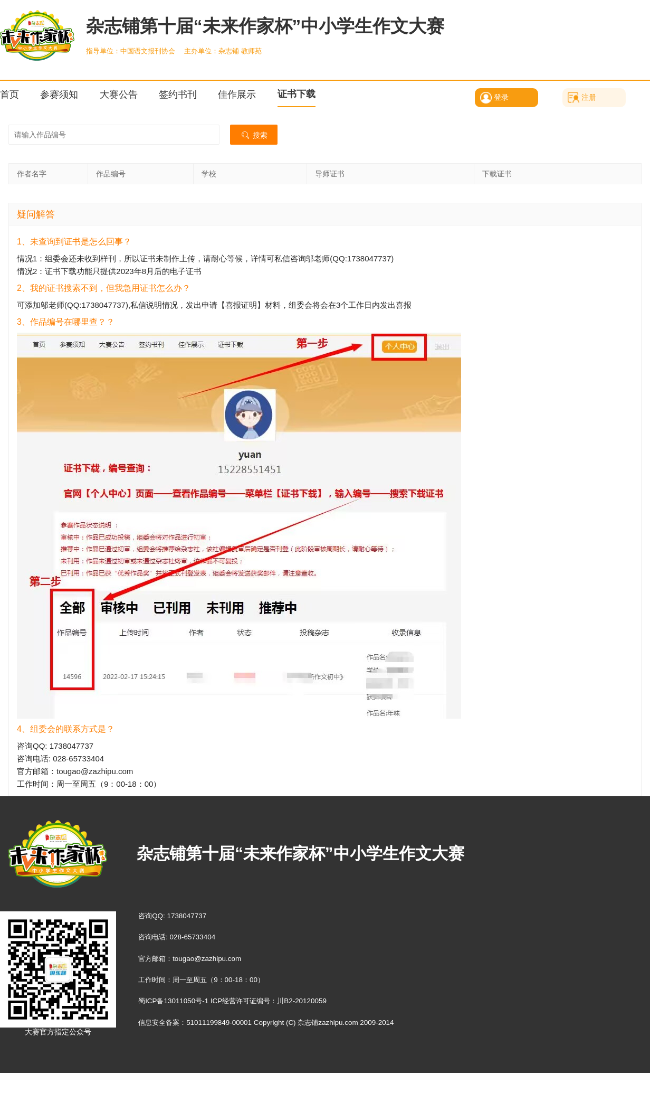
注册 (588, 97)
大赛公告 (119, 94)
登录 (501, 97)
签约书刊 (178, 94)
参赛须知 (59, 94)
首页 (9, 94)
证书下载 (297, 94)
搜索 (253, 135)
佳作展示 (237, 94)
